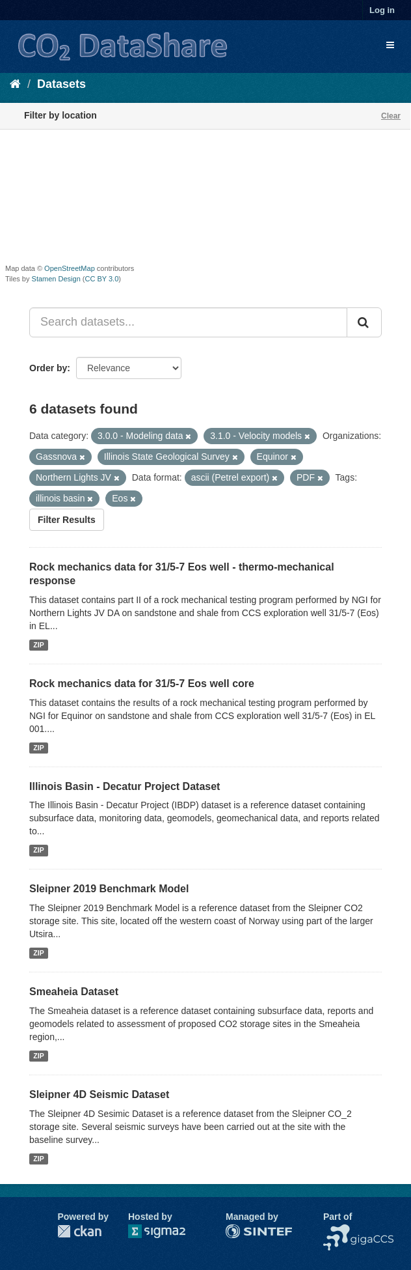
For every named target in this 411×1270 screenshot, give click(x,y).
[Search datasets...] (188, 322)
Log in (382, 10)
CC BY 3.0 (102, 279)
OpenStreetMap (69, 268)
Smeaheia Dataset (73, 991)
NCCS (336, 1231)
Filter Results (67, 520)
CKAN (79, 1231)
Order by (48, 368)
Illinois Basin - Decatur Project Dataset (124, 786)
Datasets (61, 84)
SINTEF (242, 1231)
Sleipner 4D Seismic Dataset (99, 1094)
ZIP (38, 645)
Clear (391, 115)
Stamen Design (56, 279)
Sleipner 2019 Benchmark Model (109, 888)
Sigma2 (167, 1231)
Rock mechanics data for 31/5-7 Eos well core (141, 683)
